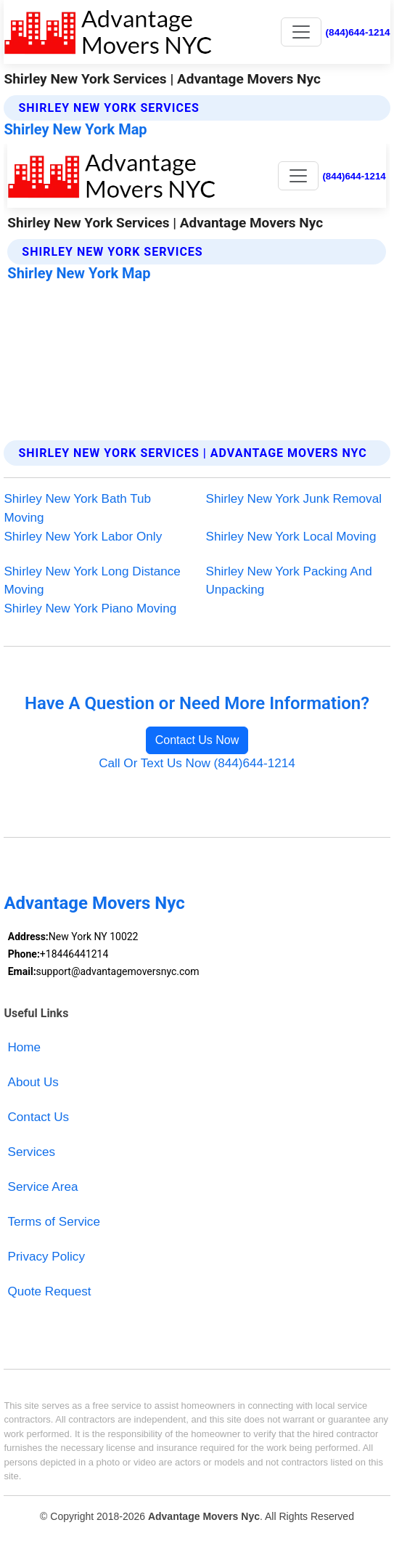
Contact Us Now (197, 740)
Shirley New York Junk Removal (294, 499)
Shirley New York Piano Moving (90, 608)
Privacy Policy (46, 1256)
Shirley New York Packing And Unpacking (289, 581)
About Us (33, 1082)
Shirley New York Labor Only (83, 536)
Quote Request (49, 1291)
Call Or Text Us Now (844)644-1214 (197, 763)
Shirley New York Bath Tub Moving (77, 508)
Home (24, 1047)
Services (32, 1152)
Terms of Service (54, 1222)
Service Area (43, 1187)
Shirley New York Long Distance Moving (92, 581)
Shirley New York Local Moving (291, 536)
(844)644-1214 (358, 32)
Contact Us (39, 1117)
